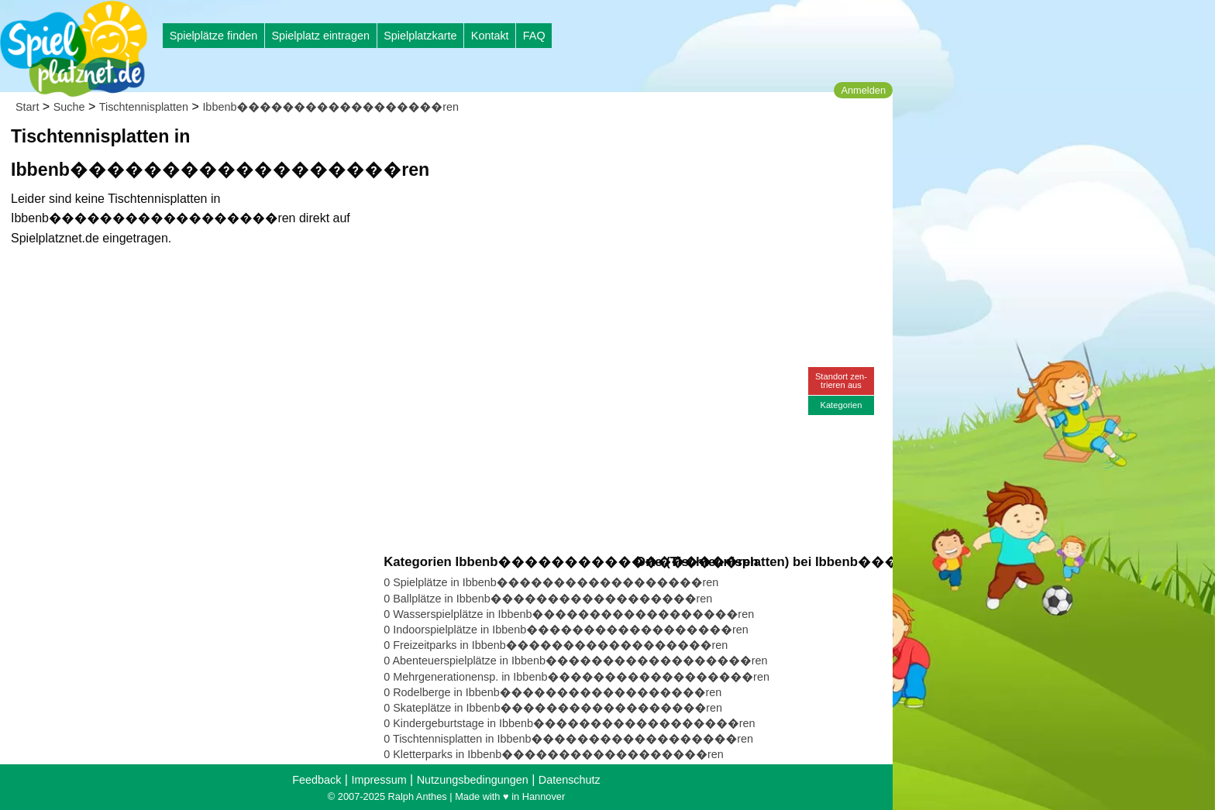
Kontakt (490, 35)
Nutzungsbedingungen (472, 780)
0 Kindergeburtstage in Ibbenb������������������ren (569, 723)
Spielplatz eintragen (320, 35)
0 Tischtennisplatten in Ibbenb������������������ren (568, 739)
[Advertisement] (559, 147)
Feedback (316, 780)
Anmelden (863, 90)
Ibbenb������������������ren (330, 107)
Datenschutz (570, 780)
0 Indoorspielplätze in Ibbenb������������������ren (566, 629)
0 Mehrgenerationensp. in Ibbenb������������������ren (576, 677)
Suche (69, 107)
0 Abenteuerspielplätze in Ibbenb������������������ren (575, 660)
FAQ (534, 35)
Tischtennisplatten (143, 107)
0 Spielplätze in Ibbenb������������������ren (551, 582)
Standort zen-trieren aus (841, 381)
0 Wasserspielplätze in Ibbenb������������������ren (569, 614)
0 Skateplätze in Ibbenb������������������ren (553, 708)
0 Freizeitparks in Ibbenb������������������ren (556, 645)
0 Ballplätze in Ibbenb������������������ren (548, 598)
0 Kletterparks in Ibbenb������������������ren (554, 754)
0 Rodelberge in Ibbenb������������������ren (552, 692)
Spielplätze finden (214, 35)
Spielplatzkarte (420, 35)
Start (27, 107)
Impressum (378, 780)
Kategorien (841, 405)
